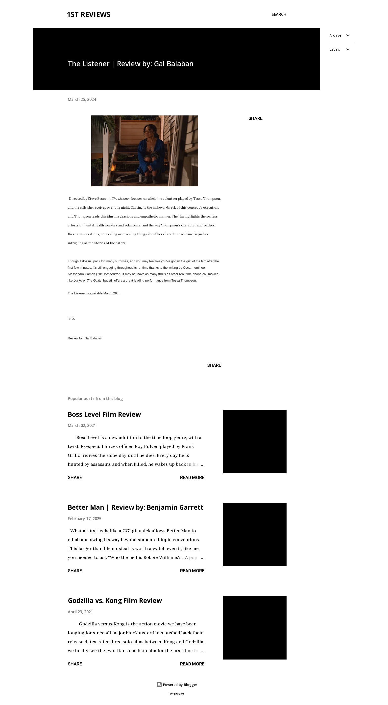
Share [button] (255, 118)
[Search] (279, 14)
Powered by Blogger (176, 684)
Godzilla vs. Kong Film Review (115, 600)
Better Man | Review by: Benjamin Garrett (135, 507)
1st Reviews (88, 14)
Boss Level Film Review (104, 414)
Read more (192, 477)
